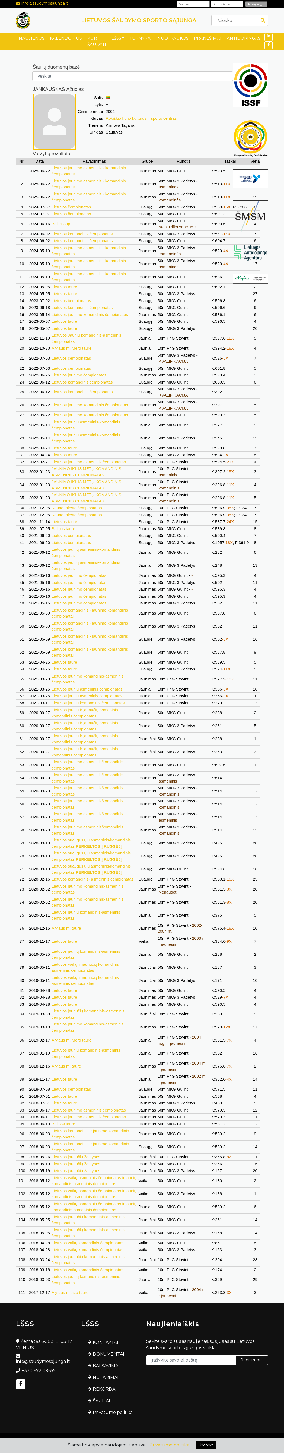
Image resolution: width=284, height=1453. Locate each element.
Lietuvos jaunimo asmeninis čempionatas (89, 462)
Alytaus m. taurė (66, 928)
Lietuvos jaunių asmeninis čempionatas (87, 689)
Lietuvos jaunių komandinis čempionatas (88, 703)
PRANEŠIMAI (207, 38)
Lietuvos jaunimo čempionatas (79, 375)
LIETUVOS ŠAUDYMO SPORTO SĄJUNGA (138, 20)
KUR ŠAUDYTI (96, 41)
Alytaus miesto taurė (70, 1292)
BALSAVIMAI (106, 1365)
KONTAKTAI (105, 1342)
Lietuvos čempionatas (71, 207)
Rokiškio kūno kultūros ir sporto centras (141, 118)
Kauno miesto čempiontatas (77, 507)
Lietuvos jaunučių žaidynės (76, 1156)
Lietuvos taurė (64, 286)
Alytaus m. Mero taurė (71, 348)
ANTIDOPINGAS (243, 38)
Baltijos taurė (63, 528)
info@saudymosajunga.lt (44, 3)
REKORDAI (105, 1389)
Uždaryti (206, 1445)
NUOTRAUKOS (173, 38)
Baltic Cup (61, 223)
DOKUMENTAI (108, 1354)
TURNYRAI (141, 38)
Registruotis (251, 1359)
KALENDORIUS (66, 38)
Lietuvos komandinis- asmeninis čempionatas (92, 879)
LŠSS (116, 38)
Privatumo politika (113, 1412)
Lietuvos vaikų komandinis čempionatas (87, 1242)
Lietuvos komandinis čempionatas (82, 234)
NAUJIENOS (31, 38)
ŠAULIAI (101, 1400)
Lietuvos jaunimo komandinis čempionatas (90, 314)
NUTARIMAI (106, 1377)
